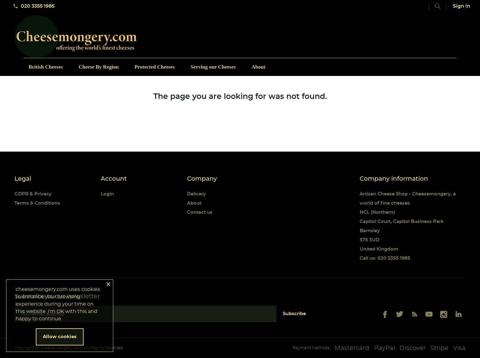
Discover (412, 348)
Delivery (196, 194)
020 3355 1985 (33, 6)
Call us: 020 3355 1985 (385, 258)
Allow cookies (60, 336)
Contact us (199, 212)
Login (107, 194)
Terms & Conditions (37, 203)
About (194, 203)
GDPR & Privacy (33, 194)
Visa (459, 348)
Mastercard (352, 348)
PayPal (384, 348)
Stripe (439, 348)
